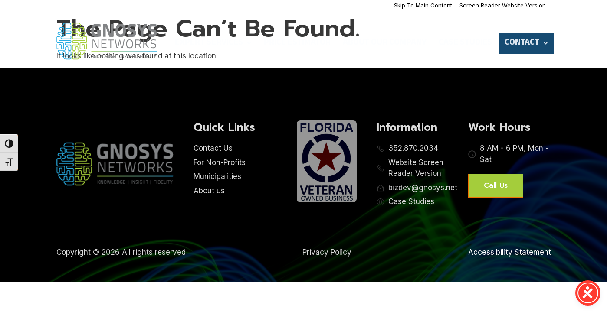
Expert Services (213, 43)
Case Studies (465, 43)
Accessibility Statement (509, 252)
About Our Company (385, 43)
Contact (526, 43)
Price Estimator (297, 43)
